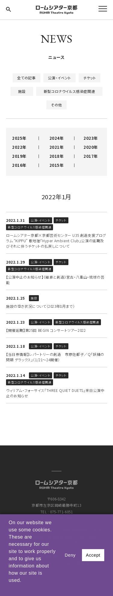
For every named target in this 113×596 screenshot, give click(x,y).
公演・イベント (59, 77)
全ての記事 (26, 77)
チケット (89, 77)
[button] (10, 588)
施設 (22, 91)
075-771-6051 (61, 511)
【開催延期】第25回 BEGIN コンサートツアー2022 (46, 330)
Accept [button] (93, 555)
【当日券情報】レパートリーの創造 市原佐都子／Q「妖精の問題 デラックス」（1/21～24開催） (55, 357)
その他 (56, 104)
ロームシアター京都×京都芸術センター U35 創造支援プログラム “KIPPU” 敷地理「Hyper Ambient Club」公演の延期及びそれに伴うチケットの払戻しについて (56, 241)
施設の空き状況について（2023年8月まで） (40, 306)
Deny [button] (70, 555)
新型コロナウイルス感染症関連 (69, 91)
